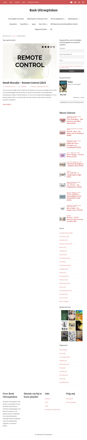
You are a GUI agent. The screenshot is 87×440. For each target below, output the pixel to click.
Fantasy (33, 86)
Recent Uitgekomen (58, 19)
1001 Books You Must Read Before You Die (64, 24)
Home (5, 2)
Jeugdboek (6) (63, 269)
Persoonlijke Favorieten (16, 19)
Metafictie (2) (63, 294)
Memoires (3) (63, 280)
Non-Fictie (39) (64, 236)
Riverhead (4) (63, 375)
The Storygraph (71, 402)
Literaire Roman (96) (66, 233)
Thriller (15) (63, 251)
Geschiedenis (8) (64, 258)
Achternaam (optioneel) (65, 54)
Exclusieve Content (33, 2)
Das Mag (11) (63, 350)
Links (23, 2)
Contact (17, 2)
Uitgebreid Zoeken (41, 29)
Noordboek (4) (63, 382)
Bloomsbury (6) (64, 364)
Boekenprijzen (73, 19)
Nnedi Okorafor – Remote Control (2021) (24, 82)
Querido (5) (63, 371)
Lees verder (6, 104)
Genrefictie (24, 24)
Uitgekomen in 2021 (42, 86)
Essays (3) (62, 287)
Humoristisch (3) (64, 283)
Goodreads (69, 399)
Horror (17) (62, 247)
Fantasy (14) (63, 254)
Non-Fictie (43, 24)
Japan (34, 24)
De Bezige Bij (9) (64, 357)
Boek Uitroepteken (44, 10)
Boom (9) (62, 353)
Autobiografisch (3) (65, 290)
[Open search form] (51, 29)
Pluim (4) (62, 379)
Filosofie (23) (63, 240)
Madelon (24, 86)
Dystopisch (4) (64, 276)
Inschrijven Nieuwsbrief (52, 409)
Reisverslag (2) (64, 301)
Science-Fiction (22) (65, 244)
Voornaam (62, 48)
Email (60, 60)
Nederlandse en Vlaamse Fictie (37, 19)
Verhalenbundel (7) (65, 265)
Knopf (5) (62, 368)
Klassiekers (13, 24)
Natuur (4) (62, 272)
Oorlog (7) (62, 262)
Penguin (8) (63, 361)
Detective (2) (63, 298)
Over (11, 2)
